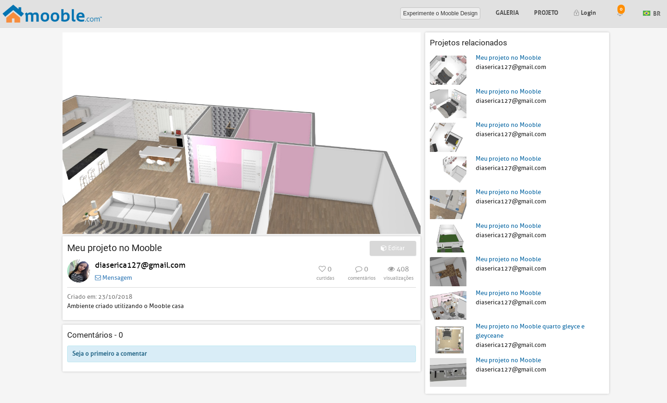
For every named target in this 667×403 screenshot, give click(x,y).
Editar (393, 248)
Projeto (546, 12)
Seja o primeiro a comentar (109, 354)
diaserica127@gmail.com (140, 265)
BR (652, 13)
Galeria (507, 12)
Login (584, 12)
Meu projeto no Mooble (508, 58)
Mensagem (113, 278)
